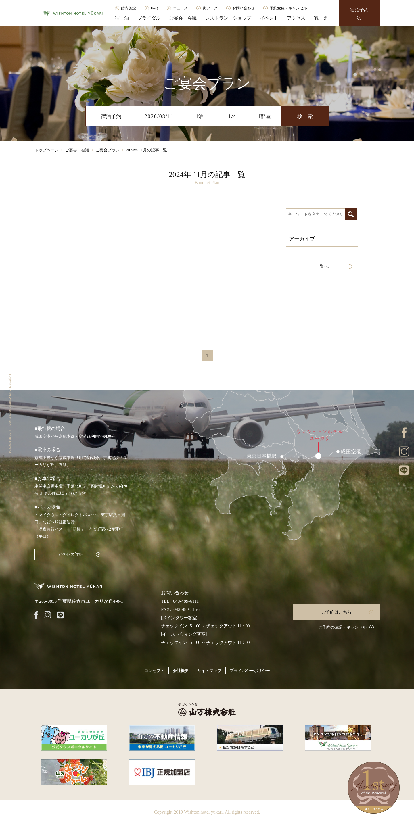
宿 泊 (122, 18)
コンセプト (154, 670)
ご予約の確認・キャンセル (342, 627)
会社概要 (181, 670)
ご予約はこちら (336, 612)
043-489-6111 (186, 601)
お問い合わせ (243, 8)
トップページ (46, 150)
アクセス (296, 18)
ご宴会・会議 (183, 18)
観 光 (321, 18)
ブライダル (148, 18)
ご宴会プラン (107, 150)
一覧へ (322, 266)
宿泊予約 (359, 9)
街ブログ (210, 8)
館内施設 (128, 8)
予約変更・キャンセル (288, 8)
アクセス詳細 (70, 554)
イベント (269, 18)
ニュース (180, 8)
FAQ (154, 8)
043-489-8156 (186, 609)
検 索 (305, 116)
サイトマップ (209, 670)
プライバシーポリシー (250, 670)
